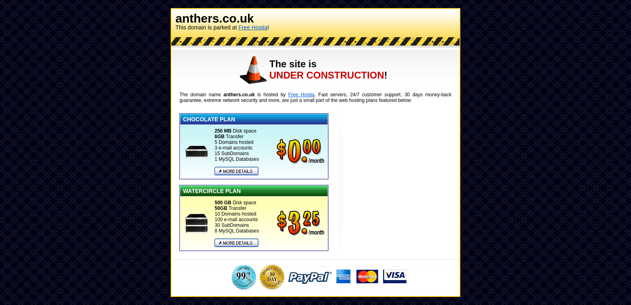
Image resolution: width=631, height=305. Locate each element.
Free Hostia (252, 27)
